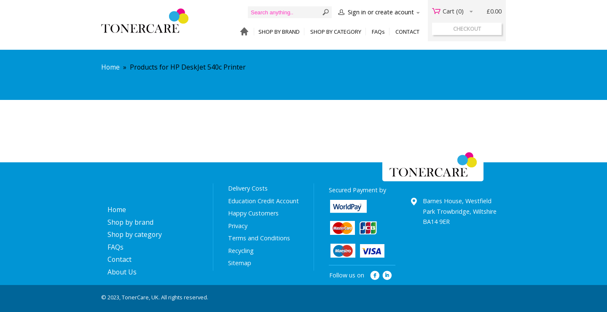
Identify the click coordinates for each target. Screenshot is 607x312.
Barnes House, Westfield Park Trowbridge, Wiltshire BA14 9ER (460, 211)
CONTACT (407, 31)
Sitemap (239, 263)
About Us (122, 272)
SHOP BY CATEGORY (335, 31)
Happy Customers (253, 213)
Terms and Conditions (259, 238)
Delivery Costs (248, 188)
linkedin (387, 275)
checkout (467, 28)
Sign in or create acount (381, 12)
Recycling (241, 251)
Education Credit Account (263, 201)
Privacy (237, 226)
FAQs (378, 31)
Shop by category (134, 234)
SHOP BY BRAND (279, 31)
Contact (119, 259)
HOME (242, 32)
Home (110, 67)
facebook (375, 275)
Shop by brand (130, 222)
